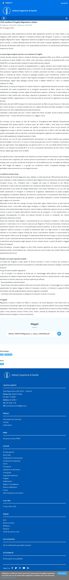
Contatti (6, 422)
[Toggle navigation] (4, 18)
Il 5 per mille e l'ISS (9, 506)
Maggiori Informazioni (8, 577)
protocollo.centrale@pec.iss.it (17, 406)
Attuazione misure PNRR (11, 438)
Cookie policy (7, 425)
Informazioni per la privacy (12, 419)
